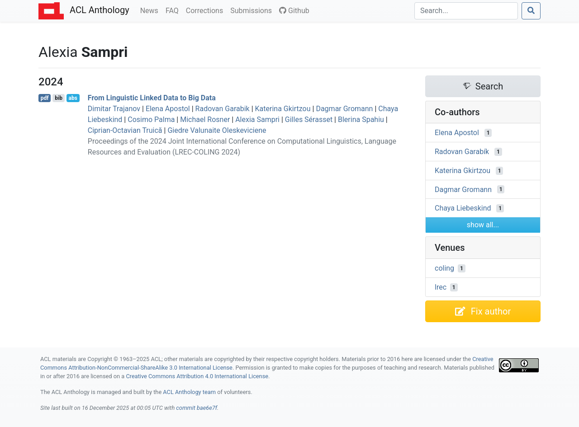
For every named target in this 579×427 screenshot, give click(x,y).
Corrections (206, 10)
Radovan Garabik (222, 108)
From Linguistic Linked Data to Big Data (152, 98)
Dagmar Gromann (344, 108)
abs (72, 98)
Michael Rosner (205, 119)
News (151, 10)
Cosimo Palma (151, 119)
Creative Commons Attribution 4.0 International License (197, 376)
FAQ (174, 10)
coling (444, 268)
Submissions (252, 10)
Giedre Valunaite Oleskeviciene (216, 130)
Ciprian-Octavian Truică (125, 130)
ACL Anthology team (189, 392)
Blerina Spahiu (361, 119)
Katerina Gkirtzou (283, 108)
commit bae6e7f (196, 407)
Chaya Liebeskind (463, 208)
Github (294, 10)
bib (58, 98)
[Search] (466, 10)
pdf (45, 98)
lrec (440, 287)
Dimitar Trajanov (114, 108)
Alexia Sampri (257, 119)
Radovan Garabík (462, 151)
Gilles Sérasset (308, 119)
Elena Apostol (168, 108)
